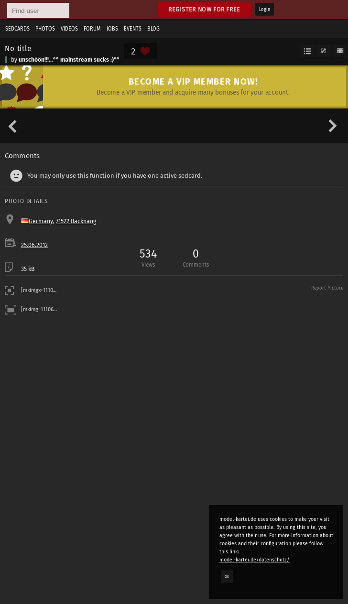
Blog (153, 28)
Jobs (112, 28)
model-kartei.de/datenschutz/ (254, 560)
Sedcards (17, 28)
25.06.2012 (34, 245)
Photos (45, 28)
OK (227, 576)
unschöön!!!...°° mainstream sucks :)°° (69, 59)
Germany (41, 221)
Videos (69, 28)
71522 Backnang (76, 221)
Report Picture (327, 288)
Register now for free (204, 9)
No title (18, 48)
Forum (92, 28)
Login (264, 9)
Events (132, 28)
